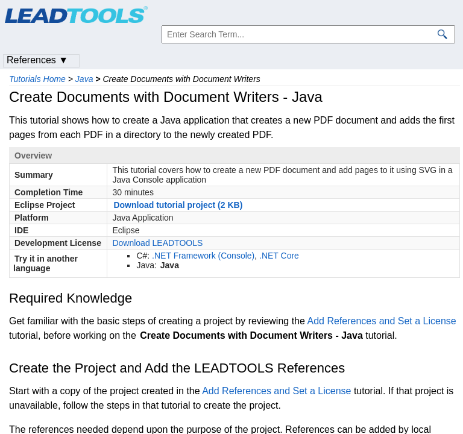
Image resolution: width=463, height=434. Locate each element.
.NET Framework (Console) (203, 255)
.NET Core (279, 255)
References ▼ (37, 60)
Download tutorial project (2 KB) (177, 205)
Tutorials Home (37, 79)
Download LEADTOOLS (157, 243)
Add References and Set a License (381, 321)
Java (84, 79)
